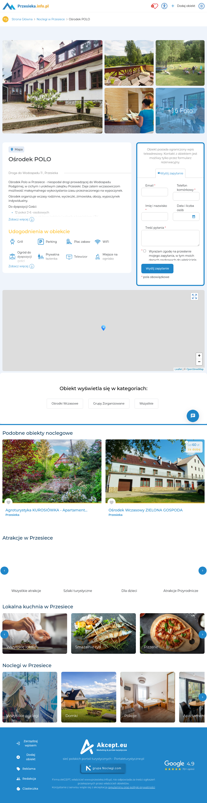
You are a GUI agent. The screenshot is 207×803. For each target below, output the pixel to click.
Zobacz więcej (18, 219)
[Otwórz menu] (202, 6)
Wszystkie (146, 403)
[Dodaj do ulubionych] (8, 502)
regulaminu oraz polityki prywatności (131, 787)
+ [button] (199, 356)
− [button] (199, 362)
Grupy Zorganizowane (108, 403)
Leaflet (178, 369)
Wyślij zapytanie (157, 268)
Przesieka (12, 515)
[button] (4, 571)
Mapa (16, 149)
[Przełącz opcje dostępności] (164, 6)
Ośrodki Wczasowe (65, 403)
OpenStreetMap (195, 369)
